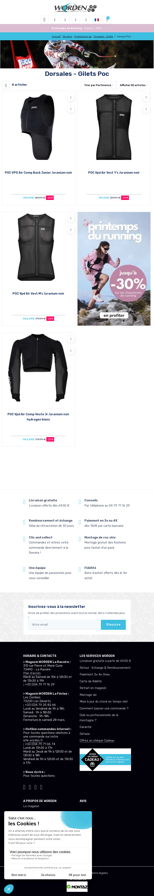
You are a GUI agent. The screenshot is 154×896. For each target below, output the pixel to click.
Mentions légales (97, 873)
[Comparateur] (86, 20)
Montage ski (88, 695)
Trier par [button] (97, 85)
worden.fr (36, 740)
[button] (55, 20)
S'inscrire (113, 624)
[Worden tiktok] (24, 786)
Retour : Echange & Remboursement (105, 668)
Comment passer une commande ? (104, 708)
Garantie (86, 727)
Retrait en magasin (93, 688)
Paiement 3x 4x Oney (95, 674)
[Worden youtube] (41, 786)
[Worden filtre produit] (6, 85)
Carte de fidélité (91, 681)
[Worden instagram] (30, 786)
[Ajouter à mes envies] (71, 97)
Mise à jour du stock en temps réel (103, 701)
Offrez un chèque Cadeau (97, 740)
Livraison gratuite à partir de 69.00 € (105, 661)
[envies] (76, 20)
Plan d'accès (32, 673)
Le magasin (31, 806)
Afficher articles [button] (132, 85)
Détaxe (85, 734)
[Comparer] (71, 109)
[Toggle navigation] (44, 20)
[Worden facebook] (35, 786)
